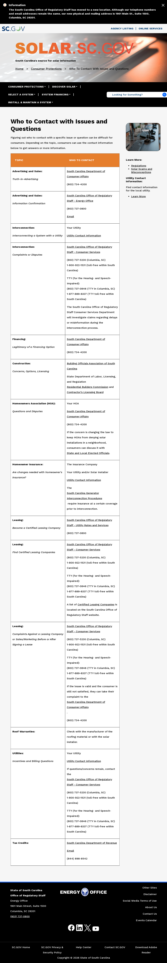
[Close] (163, 5)
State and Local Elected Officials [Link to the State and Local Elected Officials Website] (88, 453)
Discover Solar (63, 86)
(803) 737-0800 (20, 916)
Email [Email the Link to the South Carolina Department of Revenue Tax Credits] (70, 850)
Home (19, 68)
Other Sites (149, 887)
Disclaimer (150, 894)
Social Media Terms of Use (140, 900)
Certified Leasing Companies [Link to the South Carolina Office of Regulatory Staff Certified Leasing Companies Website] (96, 604)
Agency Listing (122, 28)
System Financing (55, 94)
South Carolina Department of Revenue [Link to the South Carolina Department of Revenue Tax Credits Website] (92, 842)
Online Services (150, 28)
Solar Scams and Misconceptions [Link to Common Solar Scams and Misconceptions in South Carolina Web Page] (141, 170)
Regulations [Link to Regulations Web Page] (138, 165)
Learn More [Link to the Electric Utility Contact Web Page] (138, 196)
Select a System (20, 94)
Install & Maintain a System (29, 102)
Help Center (83, 947)
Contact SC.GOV (115, 947)
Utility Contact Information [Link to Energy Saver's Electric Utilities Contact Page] (84, 761)
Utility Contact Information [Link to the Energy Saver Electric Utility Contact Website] (84, 235)
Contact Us (150, 913)
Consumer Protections (46, 68)
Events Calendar (146, 920)
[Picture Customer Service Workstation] (143, 136)
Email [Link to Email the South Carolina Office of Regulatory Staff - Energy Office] (70, 216)
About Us (151, 907)
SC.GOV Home (21, 947)
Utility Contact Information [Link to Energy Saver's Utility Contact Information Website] (84, 480)
